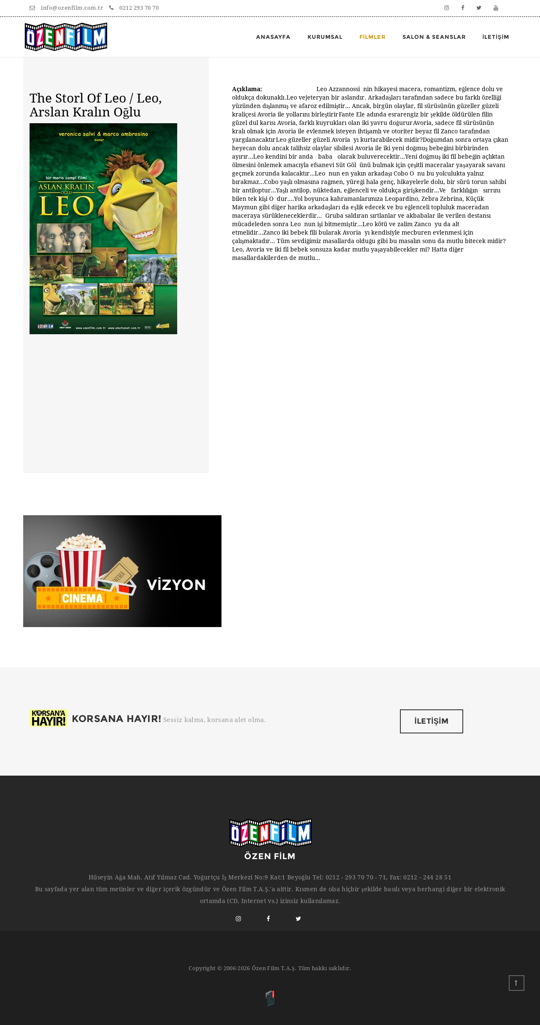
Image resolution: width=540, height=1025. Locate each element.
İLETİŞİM (432, 721)
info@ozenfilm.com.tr (66, 8)
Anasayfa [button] (273, 36)
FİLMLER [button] (372, 36)
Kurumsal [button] (325, 36)
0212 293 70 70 (134, 8)
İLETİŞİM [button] (496, 36)
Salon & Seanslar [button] (434, 36)
